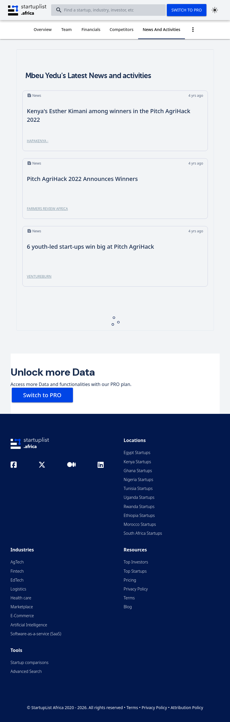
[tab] (42, 29)
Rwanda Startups (139, 506)
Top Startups (135, 571)
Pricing (130, 580)
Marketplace (22, 606)
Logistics (18, 589)
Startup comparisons (30, 662)
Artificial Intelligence (29, 625)
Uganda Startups (139, 497)
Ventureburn (39, 276)
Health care (21, 598)
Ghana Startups (138, 470)
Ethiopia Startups (139, 515)
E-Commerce (22, 615)
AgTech (17, 562)
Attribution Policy (187, 707)
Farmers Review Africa (47, 208)
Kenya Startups (137, 461)
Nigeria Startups (138, 479)
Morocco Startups (140, 524)
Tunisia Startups (138, 488)
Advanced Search (26, 671)
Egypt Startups (137, 452)
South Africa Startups (143, 533)
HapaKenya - (38, 140)
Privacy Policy (136, 589)
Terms (129, 598)
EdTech (17, 580)
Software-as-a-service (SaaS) (36, 633)
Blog (128, 606)
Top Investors (136, 562)
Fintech (17, 571)
